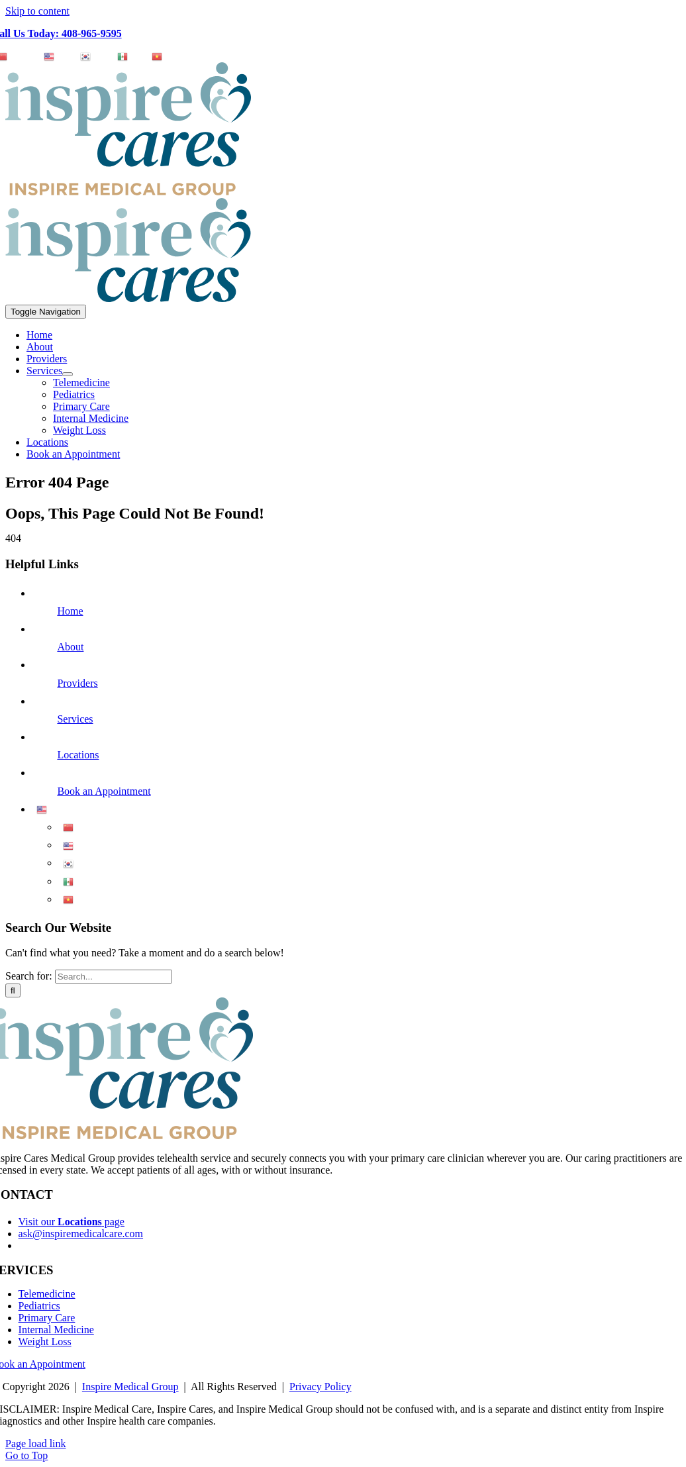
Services (75, 719)
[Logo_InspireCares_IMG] (128, 191)
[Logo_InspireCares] (128, 298)
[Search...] (113, 977)
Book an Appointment (103, 791)
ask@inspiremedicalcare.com (81, 1233)
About (70, 646)
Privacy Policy (320, 1386)
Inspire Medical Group (130, 1386)
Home (70, 611)
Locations (78, 754)
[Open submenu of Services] (67, 374)
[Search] (13, 990)
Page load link (35, 1443)
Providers (77, 683)
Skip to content (37, 11)
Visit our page (71, 1221)
